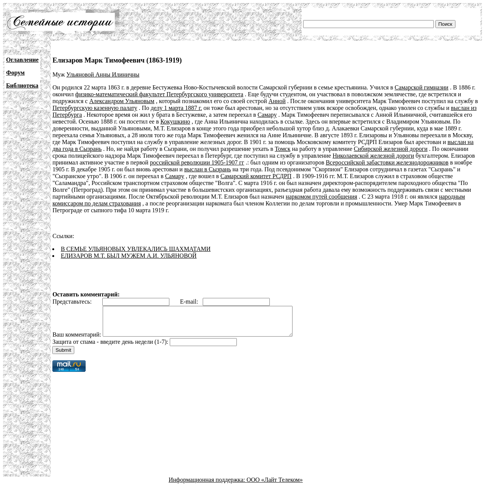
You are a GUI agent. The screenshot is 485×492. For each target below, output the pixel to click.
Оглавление (22, 59)
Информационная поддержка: (208, 485)
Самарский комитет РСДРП (256, 176)
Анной (277, 101)
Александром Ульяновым (121, 101)
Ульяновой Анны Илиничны (102, 74)
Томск (282, 149)
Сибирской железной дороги (391, 149)
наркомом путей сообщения (321, 196)
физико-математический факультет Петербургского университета (159, 94)
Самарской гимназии (422, 87)
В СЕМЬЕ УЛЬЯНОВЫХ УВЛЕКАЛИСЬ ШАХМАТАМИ (135, 249)
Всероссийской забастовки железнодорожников (387, 162)
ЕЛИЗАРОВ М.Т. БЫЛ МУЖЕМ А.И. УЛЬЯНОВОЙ (129, 255)
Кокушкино (175, 121)
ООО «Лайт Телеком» (275, 485)
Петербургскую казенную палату (94, 108)
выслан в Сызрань (207, 169)
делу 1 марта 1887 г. (176, 108)
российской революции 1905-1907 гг (197, 162)
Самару (267, 114)
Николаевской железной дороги (373, 155)
